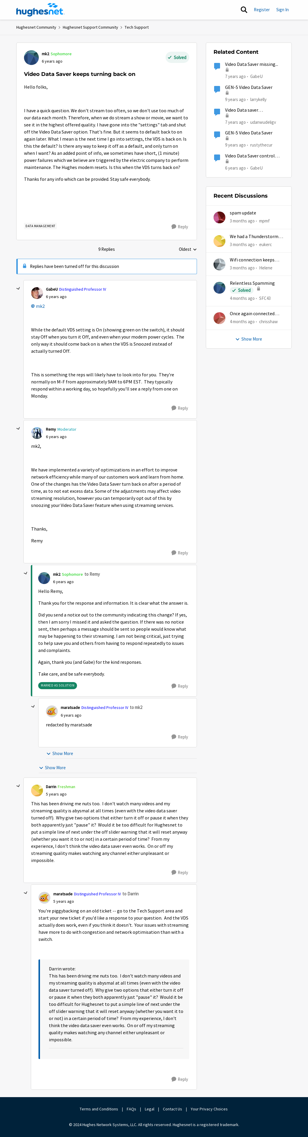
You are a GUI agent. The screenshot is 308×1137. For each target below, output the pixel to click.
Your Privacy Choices (210, 1109)
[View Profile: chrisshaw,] (219, 318)
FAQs (131, 1109)
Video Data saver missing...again (241, 110)
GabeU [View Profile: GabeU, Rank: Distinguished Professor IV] (52, 289)
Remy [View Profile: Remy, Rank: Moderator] (51, 429)
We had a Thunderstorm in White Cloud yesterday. (256, 237)
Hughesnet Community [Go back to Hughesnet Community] (36, 27)
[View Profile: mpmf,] (219, 217)
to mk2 (136, 707)
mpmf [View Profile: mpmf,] (264, 221)
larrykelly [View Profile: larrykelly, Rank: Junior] (258, 99)
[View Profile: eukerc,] (219, 241)
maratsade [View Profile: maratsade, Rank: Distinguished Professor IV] (70, 707)
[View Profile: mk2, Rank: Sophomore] (31, 57)
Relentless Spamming (252, 283)
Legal (149, 1109)
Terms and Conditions (99, 1109)
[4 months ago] (242, 298)
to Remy (92, 574)
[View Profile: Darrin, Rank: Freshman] (37, 790)
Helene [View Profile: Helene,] (265, 268)
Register (262, 9)
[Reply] (179, 227)
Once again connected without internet (252, 314)
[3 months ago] (242, 221)
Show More (59, 753)
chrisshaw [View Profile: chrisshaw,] (268, 321)
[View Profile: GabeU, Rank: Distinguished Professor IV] (37, 293)
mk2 (40, 306)
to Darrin (130, 894)
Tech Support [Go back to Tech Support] (137, 27)
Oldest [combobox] (188, 249)
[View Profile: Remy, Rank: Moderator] (37, 433)
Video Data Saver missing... (251, 64)
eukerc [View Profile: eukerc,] (265, 244)
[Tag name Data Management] (40, 226)
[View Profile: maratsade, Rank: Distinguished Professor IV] (52, 711)
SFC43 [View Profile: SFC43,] (265, 298)
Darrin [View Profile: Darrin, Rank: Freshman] (51, 786)
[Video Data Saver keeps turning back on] (56, 297)
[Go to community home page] (40, 10)
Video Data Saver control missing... (250, 156)
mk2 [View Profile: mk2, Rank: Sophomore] (45, 53)
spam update (243, 213)
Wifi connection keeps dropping (252, 260)
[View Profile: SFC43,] (219, 288)
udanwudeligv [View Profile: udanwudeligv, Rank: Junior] (263, 122)
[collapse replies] (18, 288)
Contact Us (172, 1109)
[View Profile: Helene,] (219, 264)
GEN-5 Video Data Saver (248, 87)
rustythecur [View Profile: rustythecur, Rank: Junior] (261, 145)
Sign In (282, 9)
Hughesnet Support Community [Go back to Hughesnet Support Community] (90, 27)
